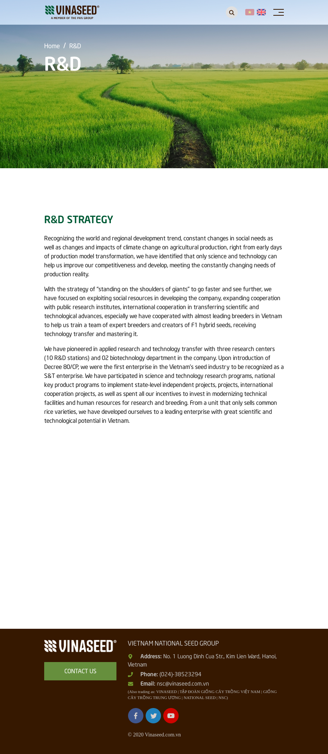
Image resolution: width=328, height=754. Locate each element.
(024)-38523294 (180, 673)
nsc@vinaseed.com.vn (183, 683)
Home (52, 45)
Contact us (80, 670)
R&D (75, 45)
